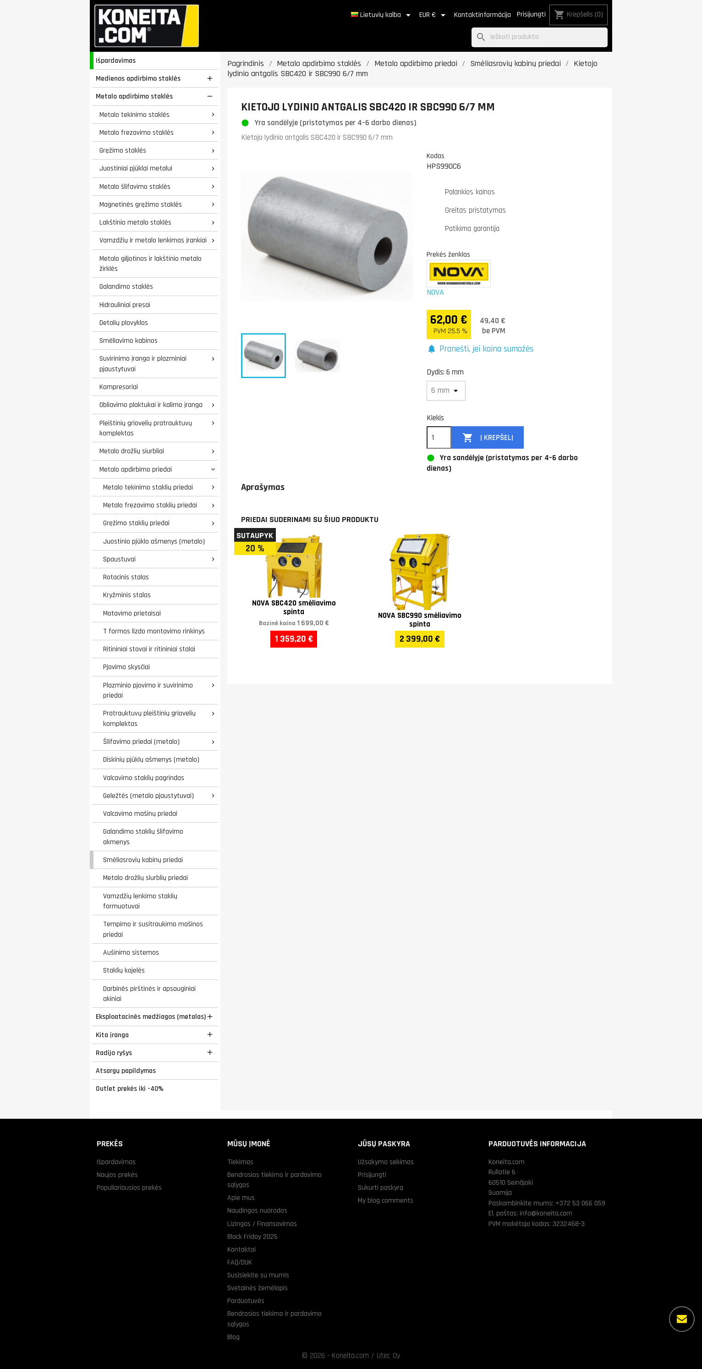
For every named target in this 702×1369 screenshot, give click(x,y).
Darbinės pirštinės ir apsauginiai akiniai (149, 994)
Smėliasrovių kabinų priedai (143, 859)
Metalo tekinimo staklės (134, 114)
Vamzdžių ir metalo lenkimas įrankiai (153, 240)
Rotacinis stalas (126, 577)
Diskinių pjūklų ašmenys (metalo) (151, 759)
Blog (233, 1337)
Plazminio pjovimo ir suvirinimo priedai (148, 690)
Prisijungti (531, 14)
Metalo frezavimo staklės (136, 132)
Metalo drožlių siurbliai (131, 451)
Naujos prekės (117, 1174)
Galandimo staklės (126, 286)
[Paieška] (540, 37)
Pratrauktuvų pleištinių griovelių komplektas (149, 718)
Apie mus (241, 1197)
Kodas (435, 155)
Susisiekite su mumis (258, 1275)
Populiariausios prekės (129, 1187)
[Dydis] (446, 391)
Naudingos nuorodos (257, 1210)
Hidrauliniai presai (124, 304)
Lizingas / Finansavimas (262, 1223)
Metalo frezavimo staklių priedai (150, 505)
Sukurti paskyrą (380, 1187)
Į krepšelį (487, 438)
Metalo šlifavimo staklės (134, 186)
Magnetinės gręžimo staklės (140, 204)
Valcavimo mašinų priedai (140, 813)
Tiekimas (240, 1161)
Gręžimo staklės (122, 150)
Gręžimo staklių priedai (136, 523)
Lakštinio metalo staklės (135, 222)
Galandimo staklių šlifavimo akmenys (143, 837)
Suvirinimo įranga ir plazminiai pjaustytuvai (142, 364)
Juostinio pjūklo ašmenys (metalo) (154, 541)
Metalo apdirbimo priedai (135, 469)
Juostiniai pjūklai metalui (135, 168)
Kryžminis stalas (127, 594)
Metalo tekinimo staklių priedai (148, 487)
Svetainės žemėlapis (257, 1287)
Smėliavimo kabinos (128, 340)
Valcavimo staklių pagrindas (143, 777)
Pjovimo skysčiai (126, 666)
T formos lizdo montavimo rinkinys (154, 631)
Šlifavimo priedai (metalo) (141, 741)
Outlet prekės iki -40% (130, 1088)
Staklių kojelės (124, 970)
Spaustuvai (119, 559)
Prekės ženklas (448, 254)
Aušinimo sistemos (131, 952)
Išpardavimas (116, 60)
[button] (480, 349)
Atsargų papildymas (126, 1070)
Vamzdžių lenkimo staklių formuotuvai (140, 901)
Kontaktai (241, 1249)
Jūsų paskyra (384, 1143)
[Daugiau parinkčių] (682, 1319)
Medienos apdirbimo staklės (138, 78)
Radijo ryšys (114, 1052)
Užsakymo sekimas (386, 1161)
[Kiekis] (439, 437)
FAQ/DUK (239, 1262)
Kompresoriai (118, 386)
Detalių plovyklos (123, 322)
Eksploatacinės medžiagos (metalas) (151, 1016)
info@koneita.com (546, 1213)
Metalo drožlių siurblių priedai (145, 877)
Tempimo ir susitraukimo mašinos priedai (153, 929)
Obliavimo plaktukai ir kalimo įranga (151, 404)
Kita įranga (112, 1034)
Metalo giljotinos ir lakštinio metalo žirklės (150, 264)
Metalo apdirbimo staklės (134, 96)
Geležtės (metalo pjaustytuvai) (148, 795)
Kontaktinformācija (482, 15)
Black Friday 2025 (252, 1236)
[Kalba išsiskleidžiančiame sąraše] (382, 15)
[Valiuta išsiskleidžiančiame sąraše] (434, 15)
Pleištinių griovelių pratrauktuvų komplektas (145, 428)
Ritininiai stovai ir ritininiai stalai (149, 649)
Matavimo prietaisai (132, 613)
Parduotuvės (245, 1300)
